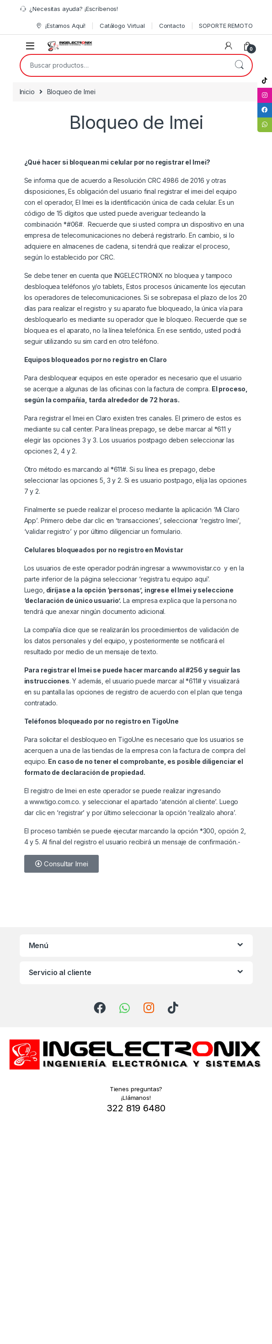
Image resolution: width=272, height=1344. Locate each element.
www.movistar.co (197, 568)
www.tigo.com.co (54, 801)
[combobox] (123, 65)
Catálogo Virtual (122, 25)
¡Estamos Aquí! (60, 26)
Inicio (27, 92)
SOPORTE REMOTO (225, 25)
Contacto (172, 25)
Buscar (239, 65)
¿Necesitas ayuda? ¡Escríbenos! (69, 9)
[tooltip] (264, 81)
